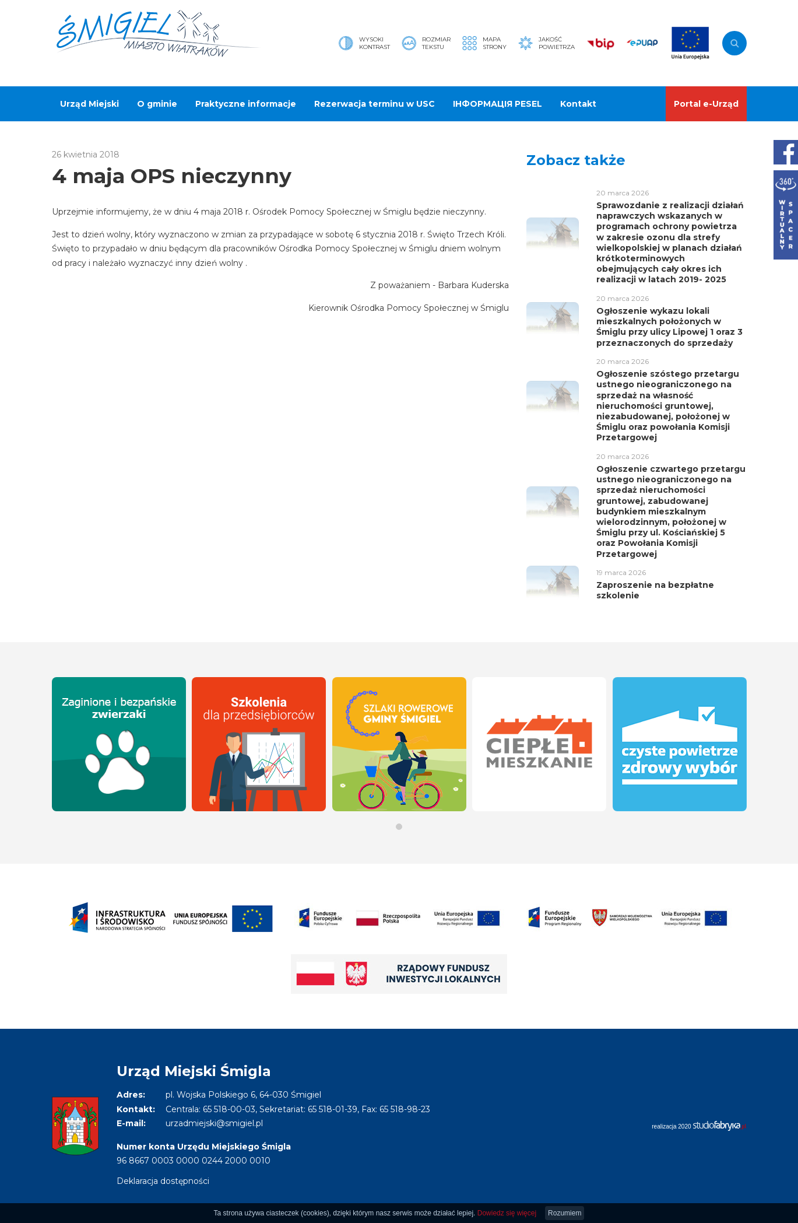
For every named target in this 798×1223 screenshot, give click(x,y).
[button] (399, 826)
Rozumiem (564, 1213)
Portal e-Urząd (706, 104)
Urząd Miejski (89, 104)
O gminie (157, 104)
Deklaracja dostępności (163, 1181)
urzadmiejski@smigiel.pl (214, 1123)
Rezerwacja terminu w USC (374, 104)
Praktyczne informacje (245, 104)
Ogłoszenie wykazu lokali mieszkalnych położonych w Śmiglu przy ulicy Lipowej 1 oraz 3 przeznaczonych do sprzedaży (669, 327)
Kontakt (578, 104)
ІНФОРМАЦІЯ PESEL (497, 104)
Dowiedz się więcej (506, 1213)
